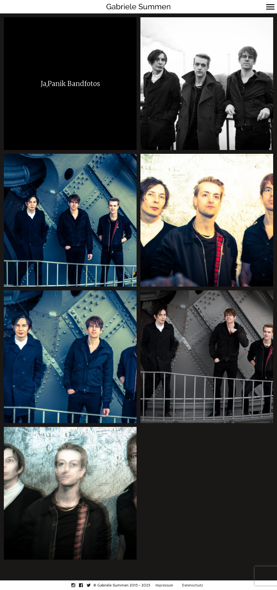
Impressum (164, 585)
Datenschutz (192, 585)
